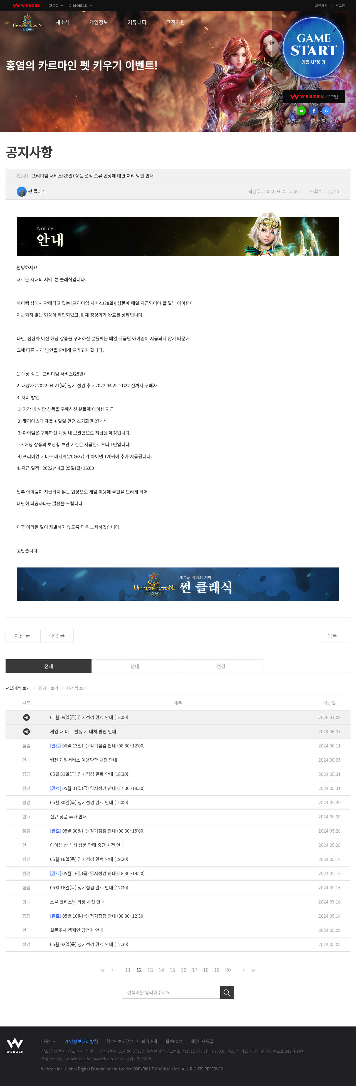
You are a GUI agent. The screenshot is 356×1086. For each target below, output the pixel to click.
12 (139, 970)
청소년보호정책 (120, 1041)
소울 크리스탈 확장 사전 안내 (77, 901)
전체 (48, 666)
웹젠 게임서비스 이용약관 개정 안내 (83, 759)
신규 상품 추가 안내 (68, 816)
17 (194, 970)
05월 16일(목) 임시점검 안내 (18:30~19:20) (97, 873)
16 (183, 970)
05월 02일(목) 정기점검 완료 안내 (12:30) (89, 944)
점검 (221, 666)
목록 (332, 636)
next (259, 121)
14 (161, 970)
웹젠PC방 (173, 1041)
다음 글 (57, 636)
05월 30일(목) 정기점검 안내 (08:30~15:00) (97, 830)
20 (228, 970)
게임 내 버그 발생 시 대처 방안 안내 (83, 731)
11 (128, 970)
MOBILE (80, 6)
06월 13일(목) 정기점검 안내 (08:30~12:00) (97, 745)
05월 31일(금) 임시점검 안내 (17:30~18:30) (97, 788)
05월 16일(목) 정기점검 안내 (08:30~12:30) (97, 915)
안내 (134, 666)
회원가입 (321, 5)
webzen (26, 5)
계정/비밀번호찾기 (324, 121)
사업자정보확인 (138, 1059)
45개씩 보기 (76, 688)
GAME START (313, 48)
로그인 (340, 5)
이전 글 (22, 636)
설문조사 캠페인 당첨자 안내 (76, 930)
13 (150, 970)
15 (172, 970)
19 (217, 970)
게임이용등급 (202, 1041)
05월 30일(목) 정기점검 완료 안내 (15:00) (89, 802)
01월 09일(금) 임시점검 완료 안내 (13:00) (89, 717)
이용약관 (49, 1041)
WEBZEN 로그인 (314, 96)
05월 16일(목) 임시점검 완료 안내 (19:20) (89, 859)
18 (206, 970)
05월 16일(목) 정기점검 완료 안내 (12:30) (89, 887)
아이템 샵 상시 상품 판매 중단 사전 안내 (87, 844)
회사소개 (149, 1041)
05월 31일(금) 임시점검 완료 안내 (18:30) (89, 774)
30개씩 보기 (48, 688)
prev (222, 121)
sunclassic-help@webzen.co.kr (94, 1059)
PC (55, 6)
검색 (227, 992)
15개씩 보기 (20, 688)
